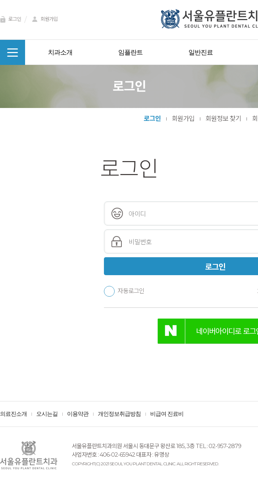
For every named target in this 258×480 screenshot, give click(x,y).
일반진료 (200, 52)
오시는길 (47, 414)
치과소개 (60, 52)
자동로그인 (124, 291)
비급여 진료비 (166, 414)
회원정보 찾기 (223, 119)
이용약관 (78, 414)
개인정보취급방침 (119, 414)
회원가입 (44, 19)
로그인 (152, 119)
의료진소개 (13, 414)
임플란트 (130, 52)
